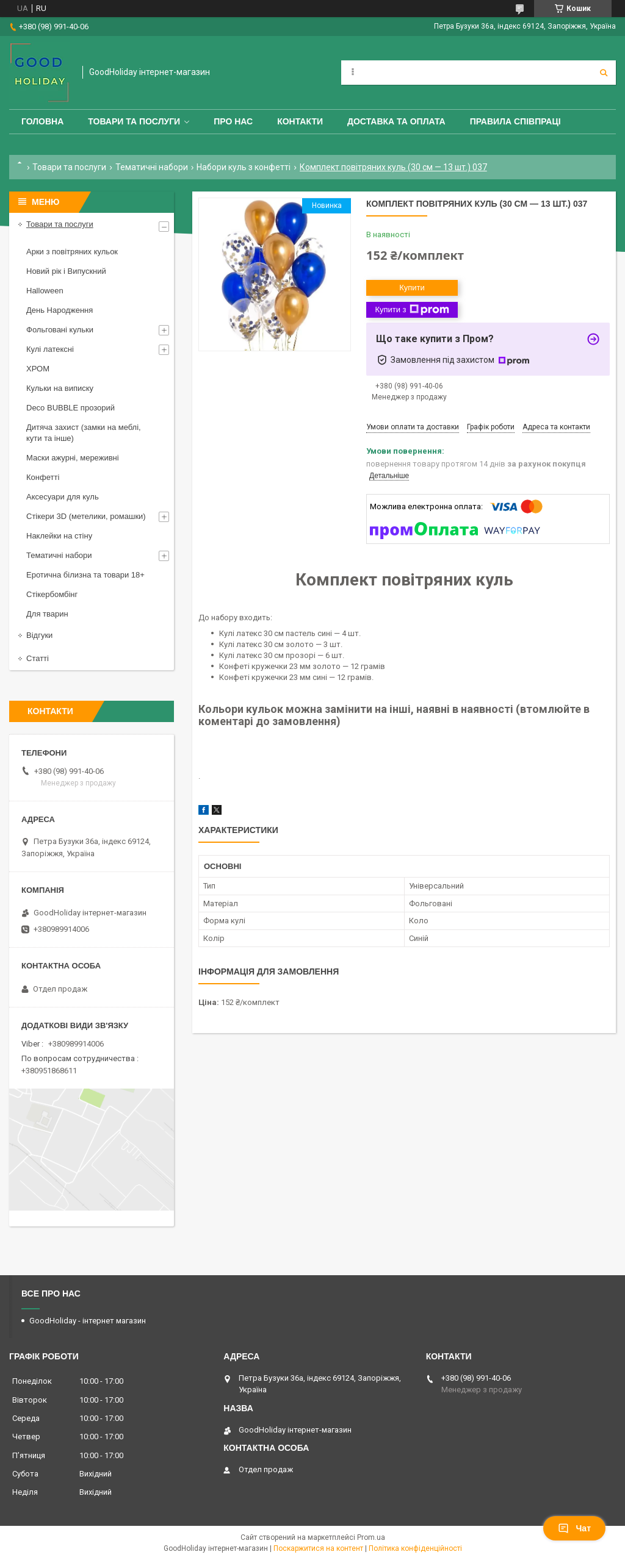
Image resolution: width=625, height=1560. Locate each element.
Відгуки (39, 635)
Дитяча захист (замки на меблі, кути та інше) (83, 433)
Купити (412, 287)
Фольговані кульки (59, 329)
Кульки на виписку (59, 388)
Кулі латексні (50, 349)
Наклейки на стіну (59, 535)
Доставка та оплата (396, 121)
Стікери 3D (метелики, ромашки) (86, 516)
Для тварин (47, 613)
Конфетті (42, 477)
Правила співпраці (515, 121)
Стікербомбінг (52, 594)
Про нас (233, 121)
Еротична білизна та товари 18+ (85, 574)
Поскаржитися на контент (318, 1548)
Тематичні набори (151, 167)
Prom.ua (371, 1537)
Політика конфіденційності (415, 1548)
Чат (574, 1528)
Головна (42, 121)
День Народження (59, 310)
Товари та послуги (134, 121)
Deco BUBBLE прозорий (70, 407)
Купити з (412, 309)
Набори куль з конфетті (244, 167)
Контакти (300, 121)
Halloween (44, 290)
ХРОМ (37, 368)
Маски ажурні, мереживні (72, 457)
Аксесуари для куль (62, 496)
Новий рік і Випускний (66, 271)
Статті (37, 658)
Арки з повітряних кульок (72, 251)
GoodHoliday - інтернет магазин (87, 1320)
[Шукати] (603, 72)
